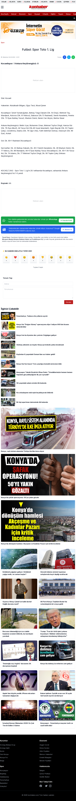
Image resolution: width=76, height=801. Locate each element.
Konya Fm (4, 757)
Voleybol (3, 786)
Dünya (68, 14)
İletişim (42, 771)
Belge (2, 761)
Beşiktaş (3, 774)
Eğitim (53, 14)
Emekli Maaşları (45, 757)
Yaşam (60, 14)
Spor (30, 14)
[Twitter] (46, 786)
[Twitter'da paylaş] (69, 57)
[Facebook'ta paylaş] (64, 57)
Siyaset (37, 14)
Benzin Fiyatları (45, 761)
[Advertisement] (38, 80)
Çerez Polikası (45, 774)
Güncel (13, 14)
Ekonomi (22, 14)
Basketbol (3, 783)
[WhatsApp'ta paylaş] (73, 57)
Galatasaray (4, 777)
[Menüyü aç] (2, 7)
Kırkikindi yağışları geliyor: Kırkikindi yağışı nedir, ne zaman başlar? (28, 18)
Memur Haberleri (46, 754)
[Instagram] (50, 786)
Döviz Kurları (44, 748)
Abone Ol (67, 230)
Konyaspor (4, 771)
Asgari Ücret (44, 745)
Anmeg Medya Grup (7, 745)
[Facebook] (41, 786)
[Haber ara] (74, 18)
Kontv (2, 751)
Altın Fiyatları (44, 751)
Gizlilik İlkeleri (45, 777)
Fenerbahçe (4, 780)
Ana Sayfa (4, 14)
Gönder (68, 302)
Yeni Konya (4, 754)
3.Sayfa (45, 14)
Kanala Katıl (66, 220)
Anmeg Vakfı (5, 748)
